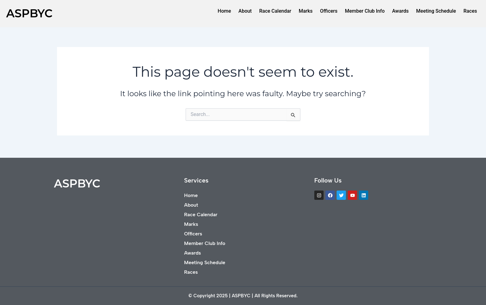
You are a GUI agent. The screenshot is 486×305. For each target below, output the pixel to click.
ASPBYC (29, 13)
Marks (306, 11)
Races (470, 11)
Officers (329, 11)
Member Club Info (365, 11)
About (245, 11)
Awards (400, 11)
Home (224, 11)
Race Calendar (275, 11)
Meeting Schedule (436, 11)
